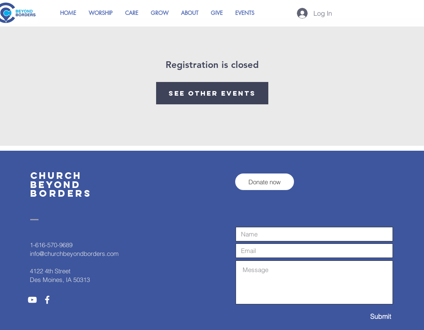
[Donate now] (264, 181)
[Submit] (361, 316)
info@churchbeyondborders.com (74, 254)
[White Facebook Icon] (47, 299)
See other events (212, 93)
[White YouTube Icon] (32, 299)
